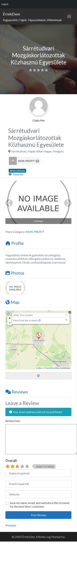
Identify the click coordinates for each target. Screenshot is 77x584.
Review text (12, 420)
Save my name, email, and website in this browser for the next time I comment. (40, 504)
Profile (14, 243)
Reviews (16, 391)
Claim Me (38, 120)
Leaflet (39, 368)
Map (12, 302)
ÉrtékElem (11, 14)
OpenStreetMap (53, 368)
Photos (14, 272)
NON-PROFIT (28, 161)
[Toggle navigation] (69, 16)
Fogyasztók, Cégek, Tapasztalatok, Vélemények (32, 20)
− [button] (10, 323)
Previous (10, 525)
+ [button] (10, 318)
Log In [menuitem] (4, 4)
